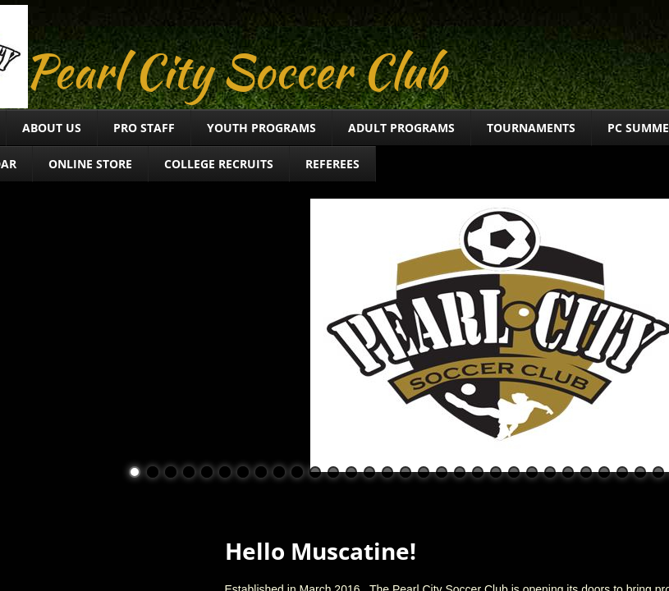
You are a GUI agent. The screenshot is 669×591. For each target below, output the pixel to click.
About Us (51, 127)
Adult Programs (401, 127)
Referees (332, 164)
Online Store (90, 164)
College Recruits (218, 164)
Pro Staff (144, 127)
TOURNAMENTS (531, 127)
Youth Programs (261, 127)
